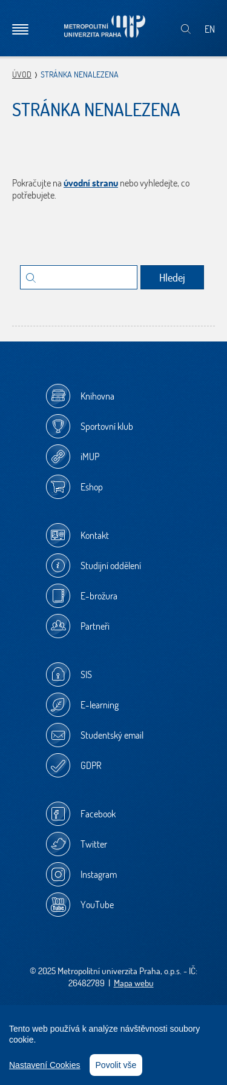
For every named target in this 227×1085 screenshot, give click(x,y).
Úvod (21, 74)
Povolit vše (116, 1065)
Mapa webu (134, 983)
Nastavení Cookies (45, 1065)
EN (210, 29)
